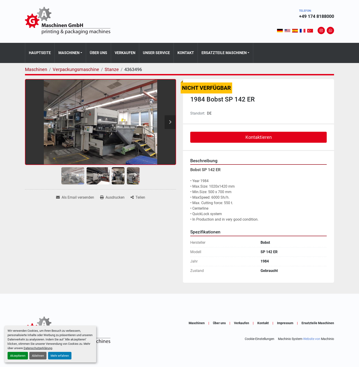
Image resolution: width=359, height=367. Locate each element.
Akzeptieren (17, 355)
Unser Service (156, 53)
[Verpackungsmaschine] (76, 69)
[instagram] (321, 30)
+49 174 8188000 (316, 16)
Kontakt (185, 53)
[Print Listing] (112, 197)
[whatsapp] (330, 30)
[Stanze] (112, 69)
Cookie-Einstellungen (259, 339)
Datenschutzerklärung (38, 348)
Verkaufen (125, 53)
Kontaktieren (258, 137)
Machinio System (290, 339)
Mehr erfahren (60, 355)
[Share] (138, 197)
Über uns (98, 53)
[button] (70, 53)
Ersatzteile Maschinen (224, 53)
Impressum (285, 323)
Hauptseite (40, 53)
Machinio (327, 339)
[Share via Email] (75, 197)
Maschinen (68, 53)
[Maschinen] (36, 69)
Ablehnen (38, 355)
